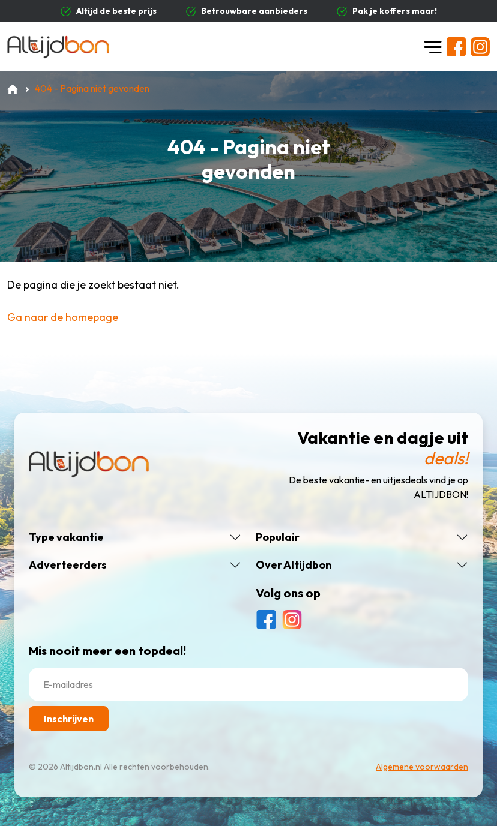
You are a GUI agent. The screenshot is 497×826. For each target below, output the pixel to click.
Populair (278, 537)
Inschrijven (69, 719)
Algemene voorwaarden (422, 766)
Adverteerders (68, 565)
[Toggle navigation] (433, 47)
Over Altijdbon (294, 565)
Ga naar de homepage (62, 317)
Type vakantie (66, 537)
